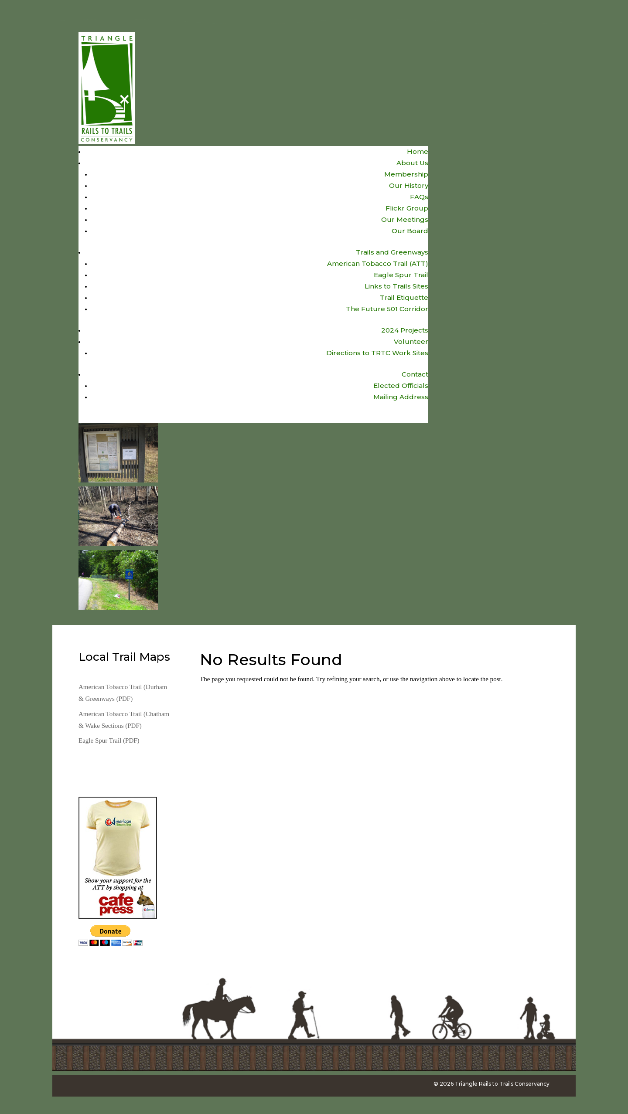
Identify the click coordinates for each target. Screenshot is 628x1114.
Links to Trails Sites (396, 286)
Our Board (410, 231)
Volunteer (411, 341)
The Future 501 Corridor (387, 309)
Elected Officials (400, 385)
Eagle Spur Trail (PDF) (109, 740)
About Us (412, 163)
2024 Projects (404, 330)
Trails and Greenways (392, 252)
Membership (406, 174)
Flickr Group (407, 208)
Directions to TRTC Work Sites (377, 353)
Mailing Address (400, 397)
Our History (408, 185)
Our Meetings (404, 219)
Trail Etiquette (404, 297)
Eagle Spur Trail (401, 275)
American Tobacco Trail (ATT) (377, 263)
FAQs (419, 197)
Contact (415, 374)
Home (417, 151)
